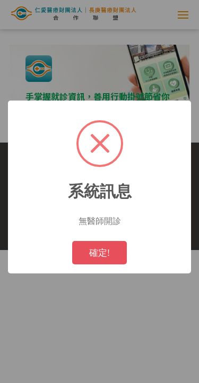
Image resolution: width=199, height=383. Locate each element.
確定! (99, 252)
